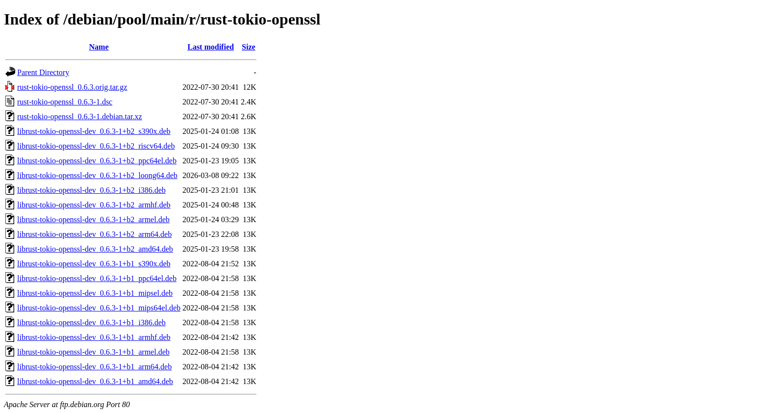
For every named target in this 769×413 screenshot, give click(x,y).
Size (249, 47)
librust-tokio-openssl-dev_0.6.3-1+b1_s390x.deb (94, 263)
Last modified (210, 47)
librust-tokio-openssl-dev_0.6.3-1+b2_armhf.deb (94, 205)
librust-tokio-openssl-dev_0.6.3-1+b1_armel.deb (93, 352)
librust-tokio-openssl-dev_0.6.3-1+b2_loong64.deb (97, 175)
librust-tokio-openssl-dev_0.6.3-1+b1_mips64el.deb (98, 308)
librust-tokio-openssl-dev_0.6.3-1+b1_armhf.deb (94, 337)
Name (99, 47)
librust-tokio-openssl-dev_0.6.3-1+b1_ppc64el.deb (97, 278)
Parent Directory (43, 72)
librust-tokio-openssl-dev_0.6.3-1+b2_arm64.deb (94, 234)
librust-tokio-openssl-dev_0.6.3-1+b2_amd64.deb (95, 249)
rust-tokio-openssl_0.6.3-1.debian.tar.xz (79, 116)
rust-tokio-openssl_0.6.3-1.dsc (64, 102)
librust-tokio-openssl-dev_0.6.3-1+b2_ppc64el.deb (97, 160)
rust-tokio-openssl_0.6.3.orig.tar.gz (72, 87)
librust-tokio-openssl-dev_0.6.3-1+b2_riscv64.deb (96, 146)
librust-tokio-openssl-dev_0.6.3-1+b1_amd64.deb (95, 381)
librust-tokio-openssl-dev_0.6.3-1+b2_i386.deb (91, 190)
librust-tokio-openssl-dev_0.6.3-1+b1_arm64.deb (94, 366)
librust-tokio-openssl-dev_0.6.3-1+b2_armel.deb (93, 219)
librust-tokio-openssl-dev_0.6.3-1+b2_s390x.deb (94, 131)
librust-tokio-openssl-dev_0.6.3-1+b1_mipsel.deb (95, 293)
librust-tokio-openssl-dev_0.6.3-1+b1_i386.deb (91, 322)
